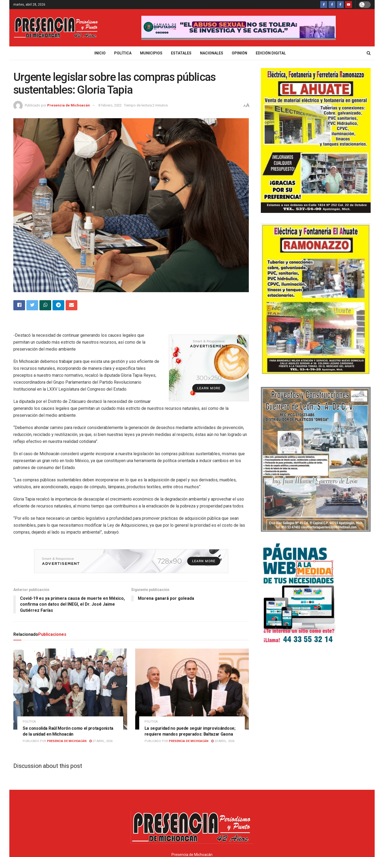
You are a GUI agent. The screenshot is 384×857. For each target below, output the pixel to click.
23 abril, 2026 (222, 713)
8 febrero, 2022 (110, 105)
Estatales (181, 53)
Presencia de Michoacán (68, 105)
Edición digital (271, 53)
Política (122, 53)
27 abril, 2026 (101, 713)
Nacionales (211, 53)
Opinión (239, 53)
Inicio (100, 53)
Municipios (151, 53)
